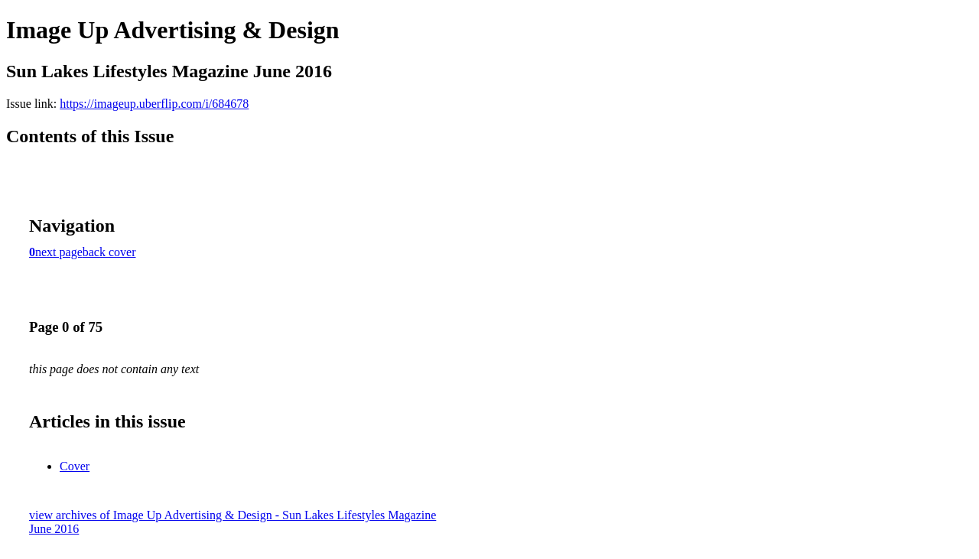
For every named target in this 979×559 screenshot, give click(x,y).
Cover (74, 466)
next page (59, 251)
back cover (109, 251)
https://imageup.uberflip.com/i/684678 (154, 103)
